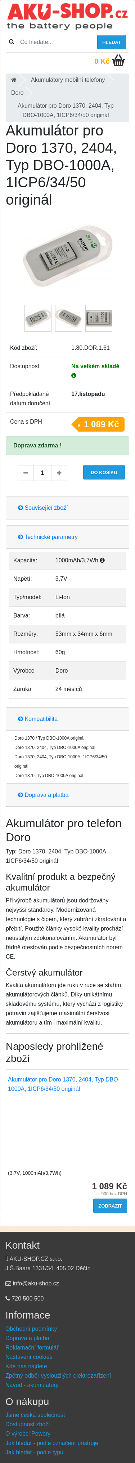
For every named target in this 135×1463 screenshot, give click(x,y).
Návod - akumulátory (32, 1385)
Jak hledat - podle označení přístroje (51, 1443)
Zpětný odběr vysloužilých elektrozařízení (58, 1376)
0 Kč (101, 61)
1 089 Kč (101, 424)
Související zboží (43, 508)
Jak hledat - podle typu (34, 1452)
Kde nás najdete (26, 1366)
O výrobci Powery (27, 1434)
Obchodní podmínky (31, 1329)
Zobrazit (110, 1206)
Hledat (111, 42)
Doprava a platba (43, 795)
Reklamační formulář (32, 1347)
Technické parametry (48, 537)
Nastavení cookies (29, 1357)
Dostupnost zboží (27, 1424)
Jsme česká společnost (35, 1415)
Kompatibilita (38, 719)
